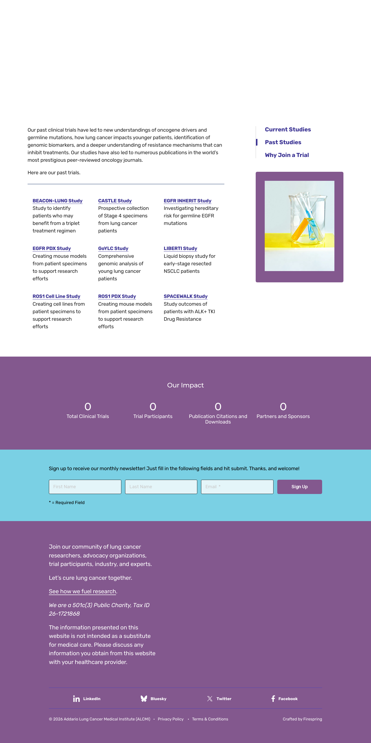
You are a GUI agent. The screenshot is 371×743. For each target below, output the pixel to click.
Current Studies (288, 129)
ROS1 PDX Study (118, 296)
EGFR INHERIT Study (189, 201)
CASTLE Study (115, 201)
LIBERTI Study (181, 248)
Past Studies (283, 142)
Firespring (312, 718)
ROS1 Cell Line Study (58, 296)
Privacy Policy (171, 718)
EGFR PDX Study (53, 248)
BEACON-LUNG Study (59, 201)
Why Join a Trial (287, 155)
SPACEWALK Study (187, 296)
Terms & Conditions (210, 718)
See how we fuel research (82, 590)
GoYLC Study (114, 248)
